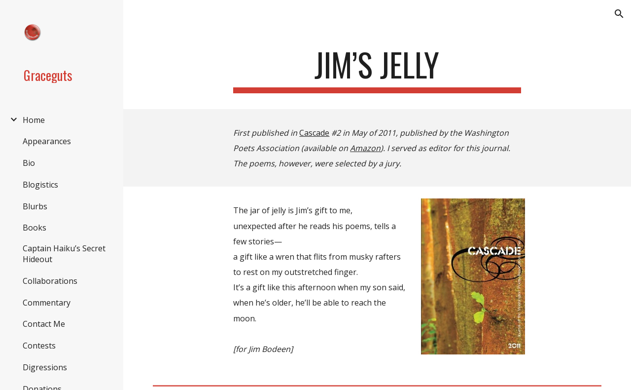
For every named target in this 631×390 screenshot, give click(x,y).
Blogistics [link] (40, 184)
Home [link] (34, 120)
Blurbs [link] (35, 206)
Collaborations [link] (50, 280)
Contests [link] (39, 345)
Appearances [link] (47, 141)
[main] (377, 69)
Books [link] (34, 227)
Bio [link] (29, 162)
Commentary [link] (46, 302)
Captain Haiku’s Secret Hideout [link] (64, 254)
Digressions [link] (45, 367)
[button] (619, 14)
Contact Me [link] (44, 323)
